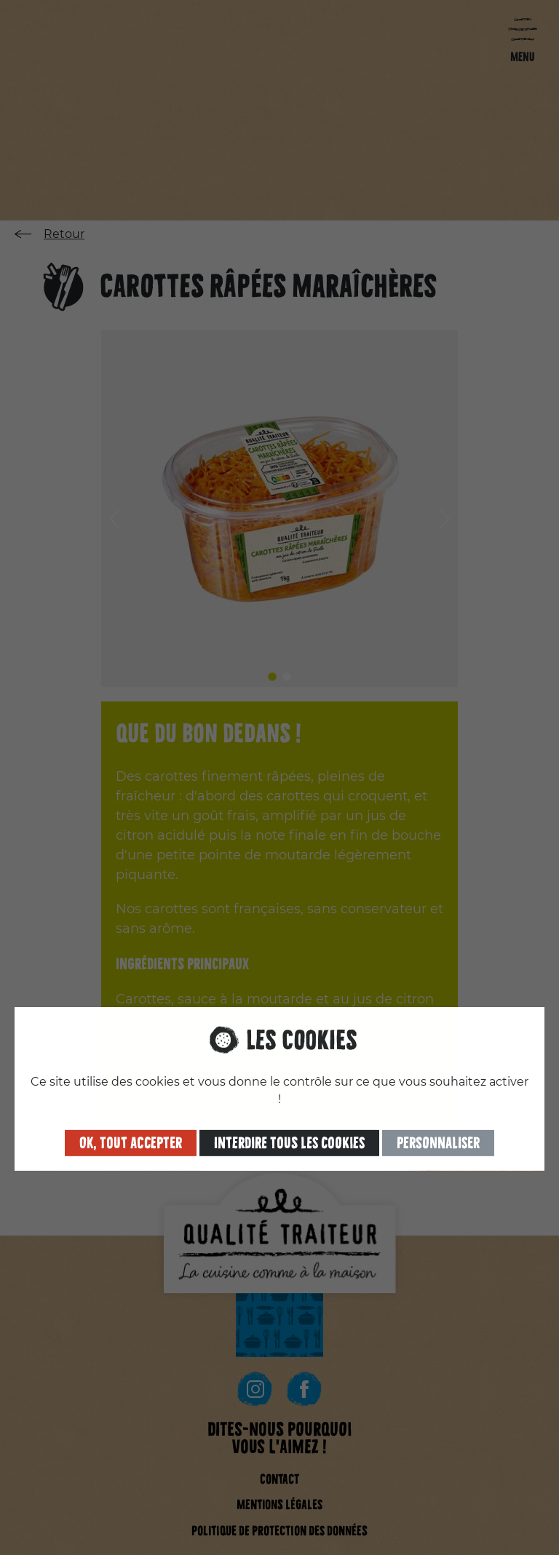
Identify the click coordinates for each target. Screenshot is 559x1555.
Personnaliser (438, 1141)
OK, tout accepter (130, 1141)
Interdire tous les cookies (289, 1141)
